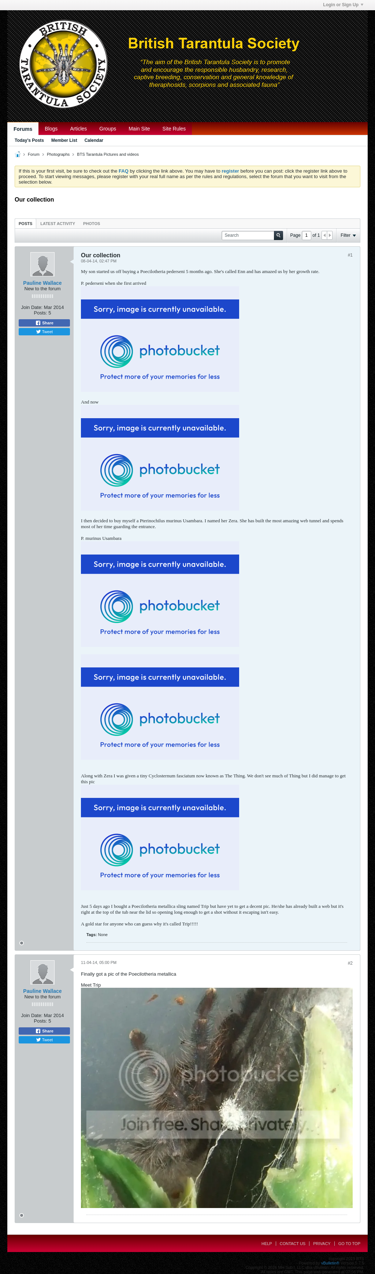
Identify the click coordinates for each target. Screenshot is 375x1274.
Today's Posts (29, 140)
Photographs (58, 154)
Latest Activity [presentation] (57, 223)
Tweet (44, 331)
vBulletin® (330, 1263)
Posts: (40, 313)
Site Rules (174, 129)
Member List (64, 140)
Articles (78, 129)
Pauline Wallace (42, 283)
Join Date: (31, 307)
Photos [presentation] (91, 223)
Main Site (139, 129)
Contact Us (293, 1243)
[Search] (252, 235)
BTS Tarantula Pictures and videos (108, 154)
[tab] (25, 223)
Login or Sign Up (343, 4)
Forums (23, 129)
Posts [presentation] (25, 223)
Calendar (94, 140)
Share (44, 323)
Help (266, 1243)
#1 (350, 255)
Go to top (349, 1243)
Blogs (51, 129)
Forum (34, 154)
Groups (107, 129)
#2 (350, 963)
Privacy (321, 1243)
